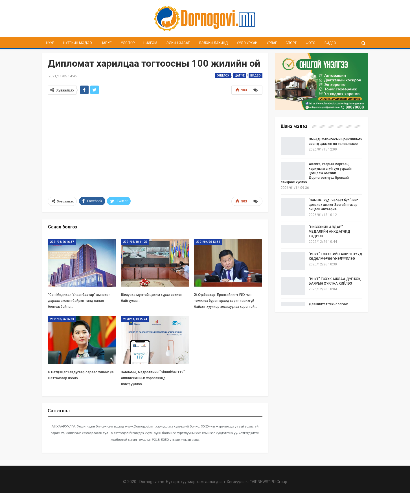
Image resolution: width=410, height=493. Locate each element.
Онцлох (223, 75)
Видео (330, 43)
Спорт (291, 43)
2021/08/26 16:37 (62, 241)
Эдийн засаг (178, 43)
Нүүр (50, 43)
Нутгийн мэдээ (77, 43)
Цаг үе (106, 43)
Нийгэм (150, 43)
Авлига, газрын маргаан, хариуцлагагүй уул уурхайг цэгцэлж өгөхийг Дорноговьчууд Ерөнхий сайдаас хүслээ (316, 173)
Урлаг (271, 43)
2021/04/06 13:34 (208, 241)
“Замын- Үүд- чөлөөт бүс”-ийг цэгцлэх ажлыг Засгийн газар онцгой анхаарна (333, 204)
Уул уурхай (246, 43)
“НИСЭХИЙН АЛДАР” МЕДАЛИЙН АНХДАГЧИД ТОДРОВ (329, 231)
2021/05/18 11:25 (135, 241)
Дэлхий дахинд (213, 43)
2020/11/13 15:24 (135, 319)
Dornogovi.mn (151, 481)
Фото (310, 43)
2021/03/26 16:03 (62, 319)
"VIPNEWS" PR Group (268, 481)
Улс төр (128, 43)
